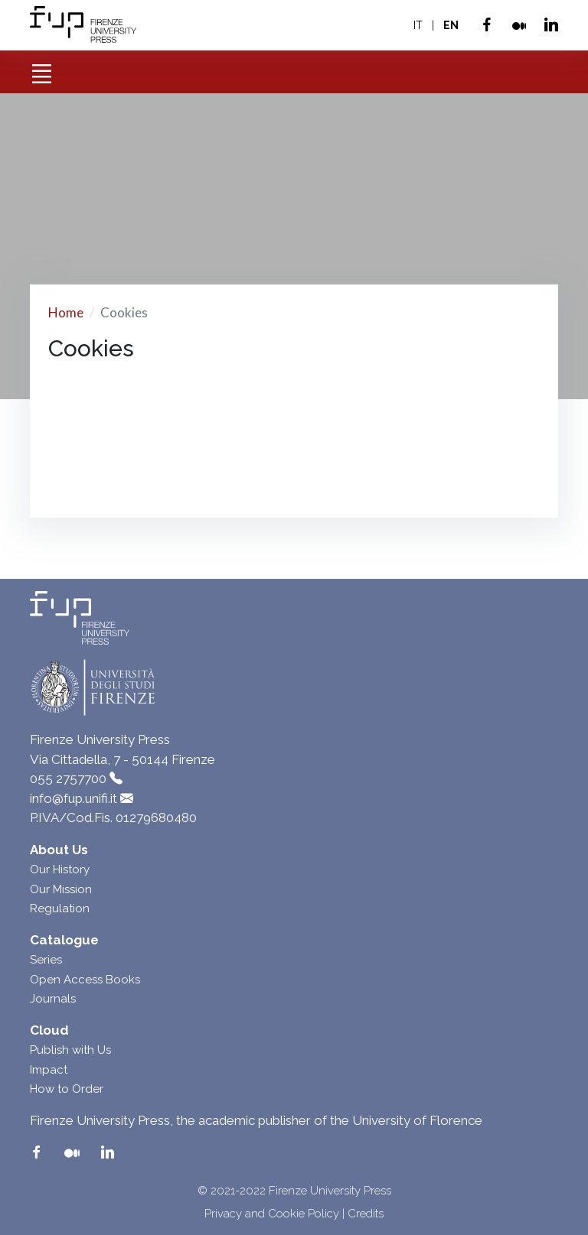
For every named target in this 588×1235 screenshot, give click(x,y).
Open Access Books (85, 979)
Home (65, 312)
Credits (366, 1213)
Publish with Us (70, 1050)
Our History (60, 869)
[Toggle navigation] (41, 68)
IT (418, 25)
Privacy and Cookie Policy (271, 1213)
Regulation (60, 908)
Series (46, 960)
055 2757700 (68, 778)
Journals (53, 999)
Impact (48, 1070)
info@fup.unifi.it (73, 798)
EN (451, 25)
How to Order (66, 1089)
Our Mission (61, 889)
